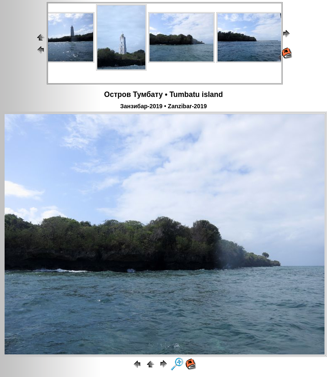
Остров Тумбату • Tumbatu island (163, 94)
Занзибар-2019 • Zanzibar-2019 (163, 106)
